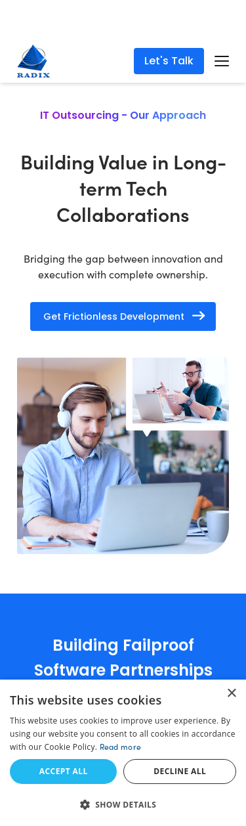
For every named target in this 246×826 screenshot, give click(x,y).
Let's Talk (169, 60)
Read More (176, 25)
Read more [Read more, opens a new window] (121, 746)
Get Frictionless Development (113, 316)
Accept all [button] (63, 771)
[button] (123, 804)
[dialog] (123, 753)
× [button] (231, 694)
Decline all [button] (180, 771)
